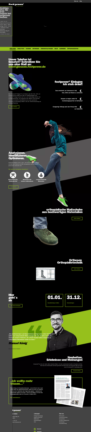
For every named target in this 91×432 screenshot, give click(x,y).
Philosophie (61, 415)
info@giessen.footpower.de (27, 67)
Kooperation (62, 418)
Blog (81, 1)
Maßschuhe (36, 418)
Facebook (39, 429)
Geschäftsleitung (63, 423)
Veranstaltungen (70, 303)
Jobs (35, 422)
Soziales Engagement (64, 420)
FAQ (9, 430)
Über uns (76, 1)
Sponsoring (61, 422)
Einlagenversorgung (38, 415)
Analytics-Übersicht (38, 417)
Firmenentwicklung (63, 417)
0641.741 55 (13, 420)
